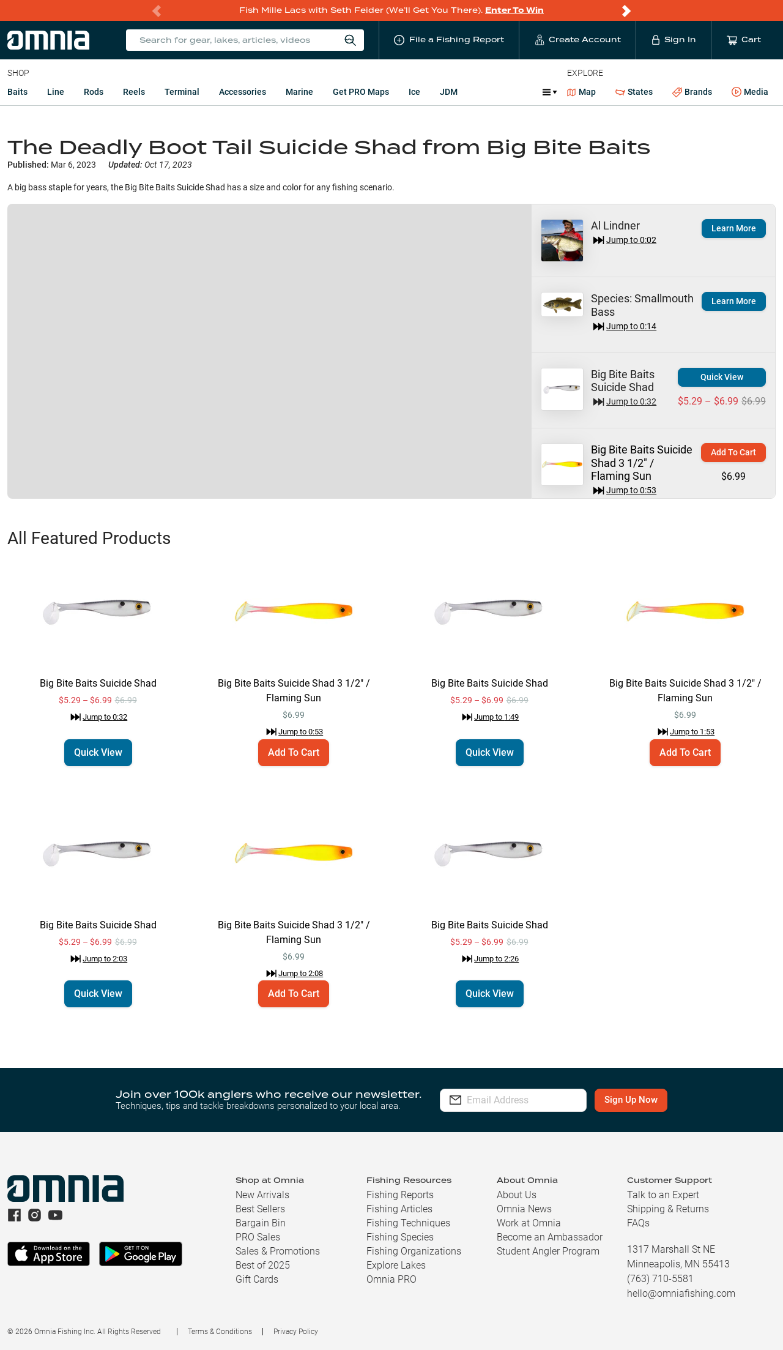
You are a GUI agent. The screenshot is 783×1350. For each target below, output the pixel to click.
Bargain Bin (261, 1223)
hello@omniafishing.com (681, 1293)
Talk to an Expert (663, 1195)
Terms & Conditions (220, 1331)
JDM (449, 92)
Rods (93, 92)
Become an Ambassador (550, 1237)
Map (581, 92)
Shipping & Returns (668, 1209)
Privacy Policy (295, 1331)
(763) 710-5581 (660, 1279)
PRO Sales (258, 1237)
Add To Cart (733, 452)
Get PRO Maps (361, 92)
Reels (134, 92)
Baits (17, 92)
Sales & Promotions (278, 1251)
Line (55, 92)
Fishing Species (400, 1237)
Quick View (721, 377)
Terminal (182, 92)
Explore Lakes (396, 1265)
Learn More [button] (733, 228)
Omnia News (524, 1209)
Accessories (242, 92)
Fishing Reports (400, 1195)
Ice (414, 92)
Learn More (733, 301)
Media (750, 92)
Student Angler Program (548, 1251)
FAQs (638, 1223)
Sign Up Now (652, 1099)
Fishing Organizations (413, 1251)
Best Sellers (260, 1209)
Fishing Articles (399, 1209)
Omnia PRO (391, 1279)
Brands (692, 92)
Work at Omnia (529, 1223)
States (634, 92)
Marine (299, 92)
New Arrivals (262, 1195)
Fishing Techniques (408, 1223)
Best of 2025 (263, 1265)
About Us (516, 1195)
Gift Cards (257, 1279)
